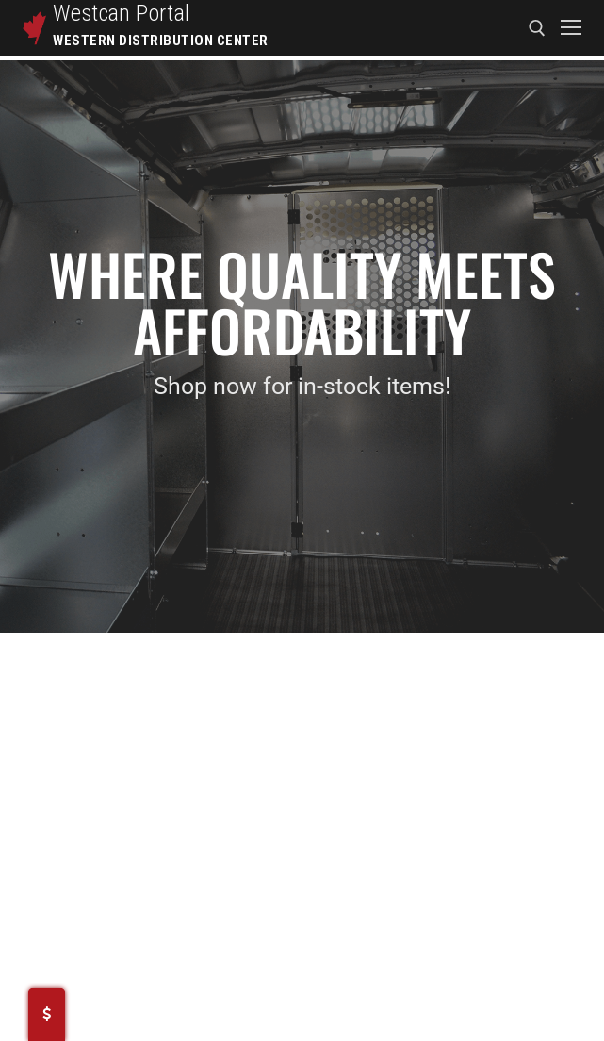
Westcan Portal (121, 13)
